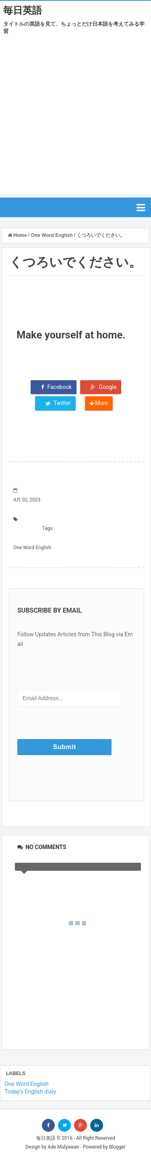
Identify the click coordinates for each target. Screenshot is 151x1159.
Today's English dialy (30, 1091)
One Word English (32, 547)
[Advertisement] (75, 118)
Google (101, 387)
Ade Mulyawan (63, 1147)
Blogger (117, 1147)
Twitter (55, 403)
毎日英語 (22, 10)
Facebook (53, 387)
